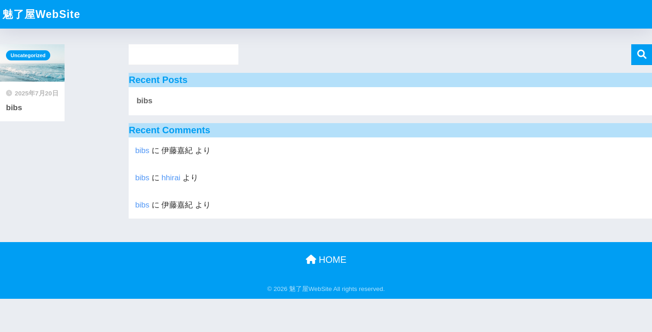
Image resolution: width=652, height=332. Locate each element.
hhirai (170, 177)
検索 (641, 54)
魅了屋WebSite (41, 14)
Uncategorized (28, 55)
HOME (326, 260)
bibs (144, 100)
